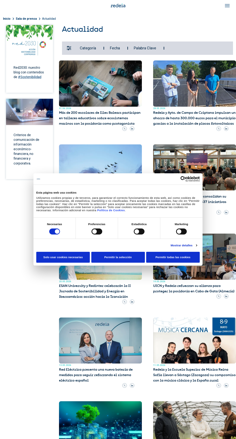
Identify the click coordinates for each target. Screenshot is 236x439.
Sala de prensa (26, 18)
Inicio (7, 18)
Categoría (88, 48)
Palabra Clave (145, 48)
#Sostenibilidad (29, 77)
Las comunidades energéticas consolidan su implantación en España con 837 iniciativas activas (189, 202)
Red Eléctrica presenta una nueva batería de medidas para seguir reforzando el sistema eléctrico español (96, 375)
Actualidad (49, 18)
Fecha (115, 48)
